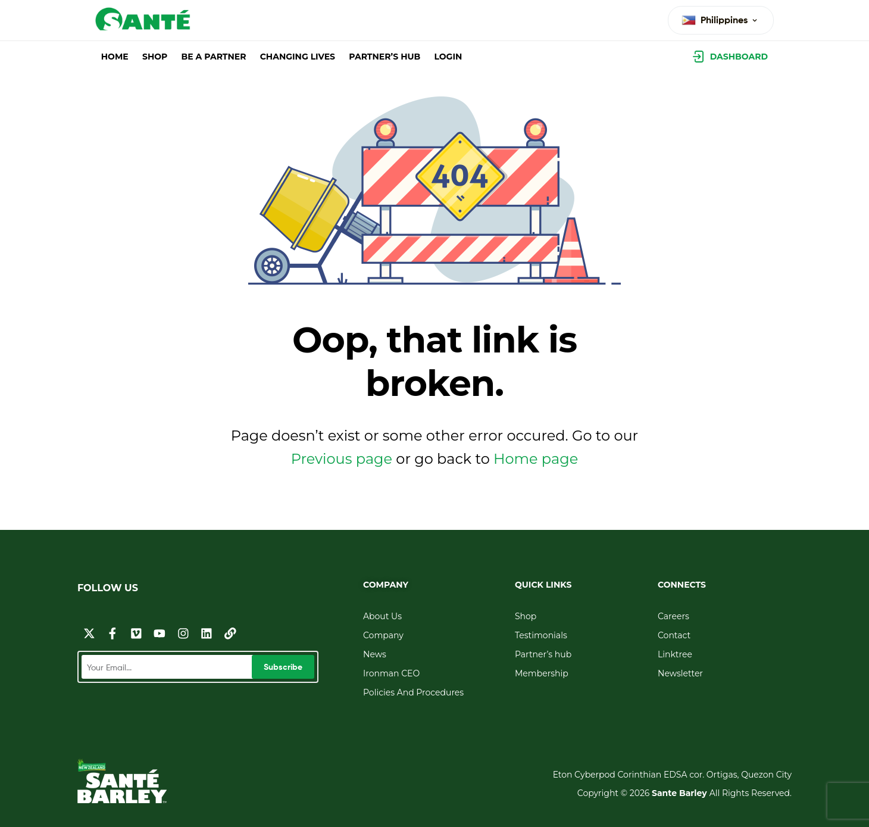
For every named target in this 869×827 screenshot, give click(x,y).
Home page (535, 458)
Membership (541, 673)
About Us (382, 616)
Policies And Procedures (413, 692)
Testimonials (541, 635)
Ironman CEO (391, 673)
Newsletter (680, 673)
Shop (525, 616)
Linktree (675, 654)
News (374, 654)
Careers (673, 616)
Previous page (341, 458)
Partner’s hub (543, 654)
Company (383, 635)
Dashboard (739, 56)
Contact (674, 635)
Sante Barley (680, 793)
